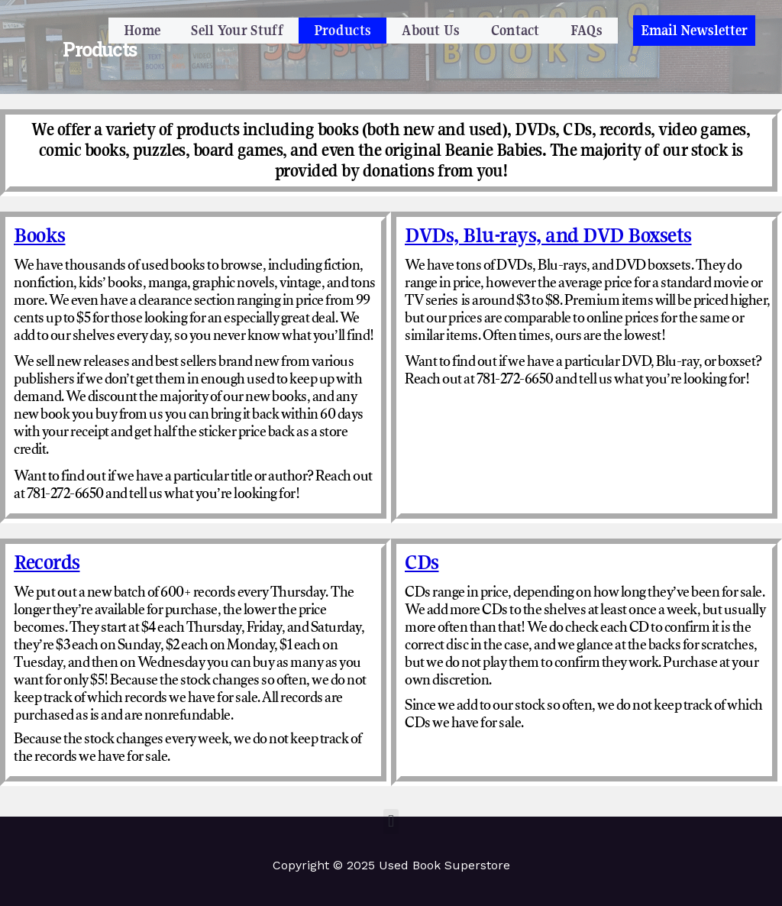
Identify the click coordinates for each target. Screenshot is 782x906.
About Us (431, 30)
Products (342, 30)
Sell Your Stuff (237, 30)
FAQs (586, 30)
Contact (515, 30)
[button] (694, 30)
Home (142, 30)
